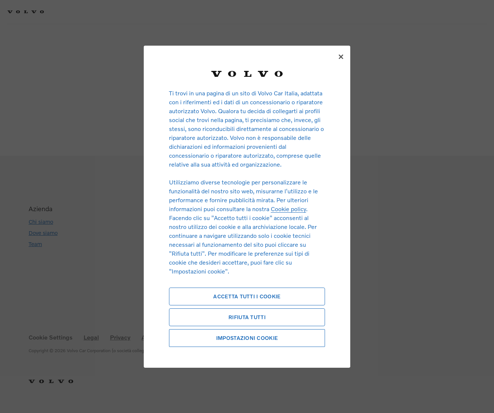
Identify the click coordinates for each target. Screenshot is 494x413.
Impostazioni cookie (247, 338)
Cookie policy (288, 208)
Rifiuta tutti (247, 317)
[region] (247, 206)
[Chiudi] (341, 57)
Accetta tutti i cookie (246, 296)
